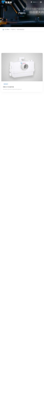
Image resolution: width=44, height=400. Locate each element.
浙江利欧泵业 (24, 29)
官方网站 (11, 29)
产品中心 (17, 29)
